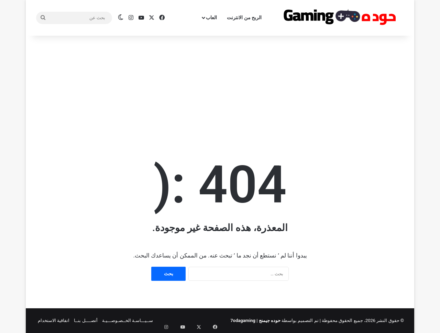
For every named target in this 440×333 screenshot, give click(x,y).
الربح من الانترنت (244, 17)
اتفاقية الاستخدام (53, 320)
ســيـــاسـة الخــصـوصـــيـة (127, 320)
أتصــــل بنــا (85, 320)
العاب (211, 17)
